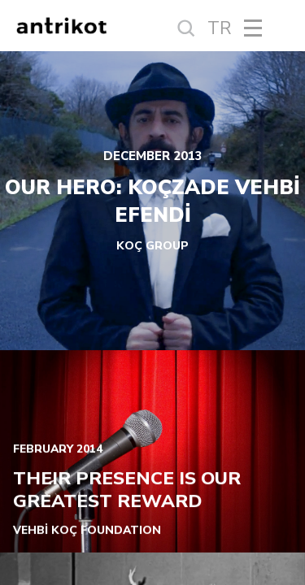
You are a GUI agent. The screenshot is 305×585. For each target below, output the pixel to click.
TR (219, 28)
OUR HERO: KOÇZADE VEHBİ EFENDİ (152, 201)
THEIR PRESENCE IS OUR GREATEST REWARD (127, 490)
